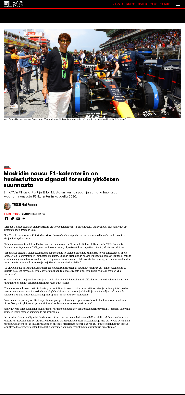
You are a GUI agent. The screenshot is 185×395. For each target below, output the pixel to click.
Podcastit (165, 4)
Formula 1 (7, 167)
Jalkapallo (117, 4)
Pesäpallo (143, 4)
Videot (153, 4)
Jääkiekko (130, 4)
